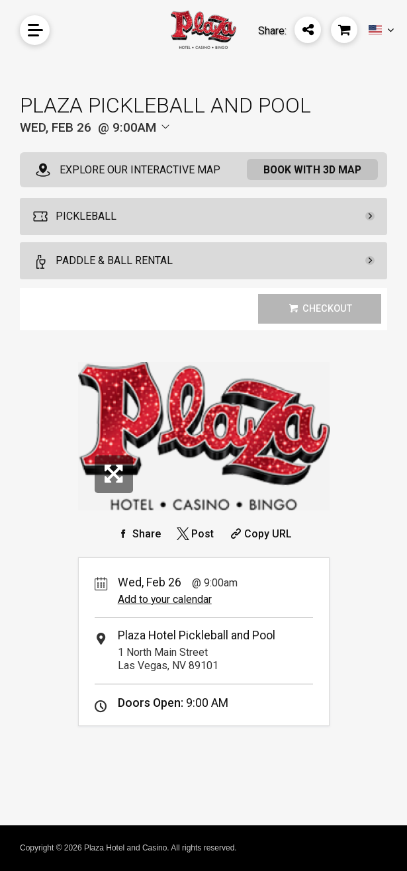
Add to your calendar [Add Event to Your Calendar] (165, 599)
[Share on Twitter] (194, 533)
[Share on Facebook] (138, 533)
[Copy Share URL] (260, 533)
